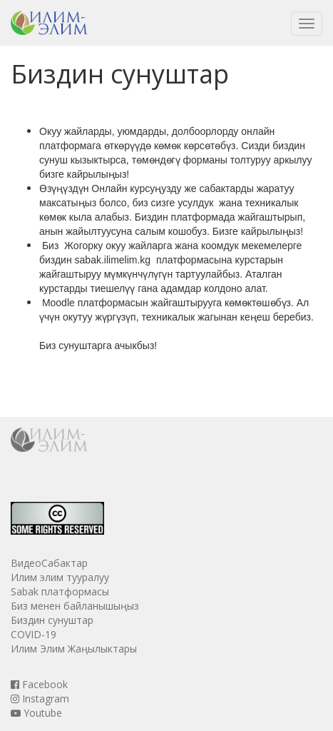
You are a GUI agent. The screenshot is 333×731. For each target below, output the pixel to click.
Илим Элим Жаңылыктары (74, 648)
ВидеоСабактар (49, 563)
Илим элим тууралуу (60, 577)
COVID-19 (33, 634)
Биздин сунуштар (52, 620)
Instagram (40, 698)
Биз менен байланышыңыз (75, 605)
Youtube (36, 713)
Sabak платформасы (60, 591)
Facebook (39, 684)
